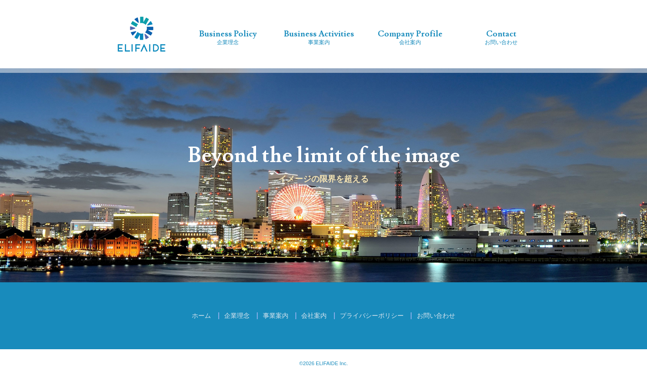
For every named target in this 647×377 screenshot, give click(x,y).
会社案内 (410, 37)
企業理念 (228, 37)
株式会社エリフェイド (141, 34)
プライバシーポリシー (372, 315)
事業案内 (319, 37)
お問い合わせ (501, 37)
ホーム (201, 315)
